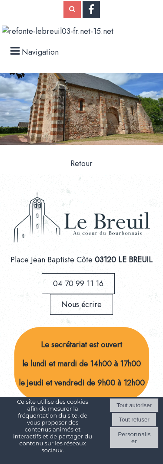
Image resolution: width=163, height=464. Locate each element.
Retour (81, 163)
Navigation (40, 52)
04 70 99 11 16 (78, 283)
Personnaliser (134, 437)
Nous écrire (81, 304)
